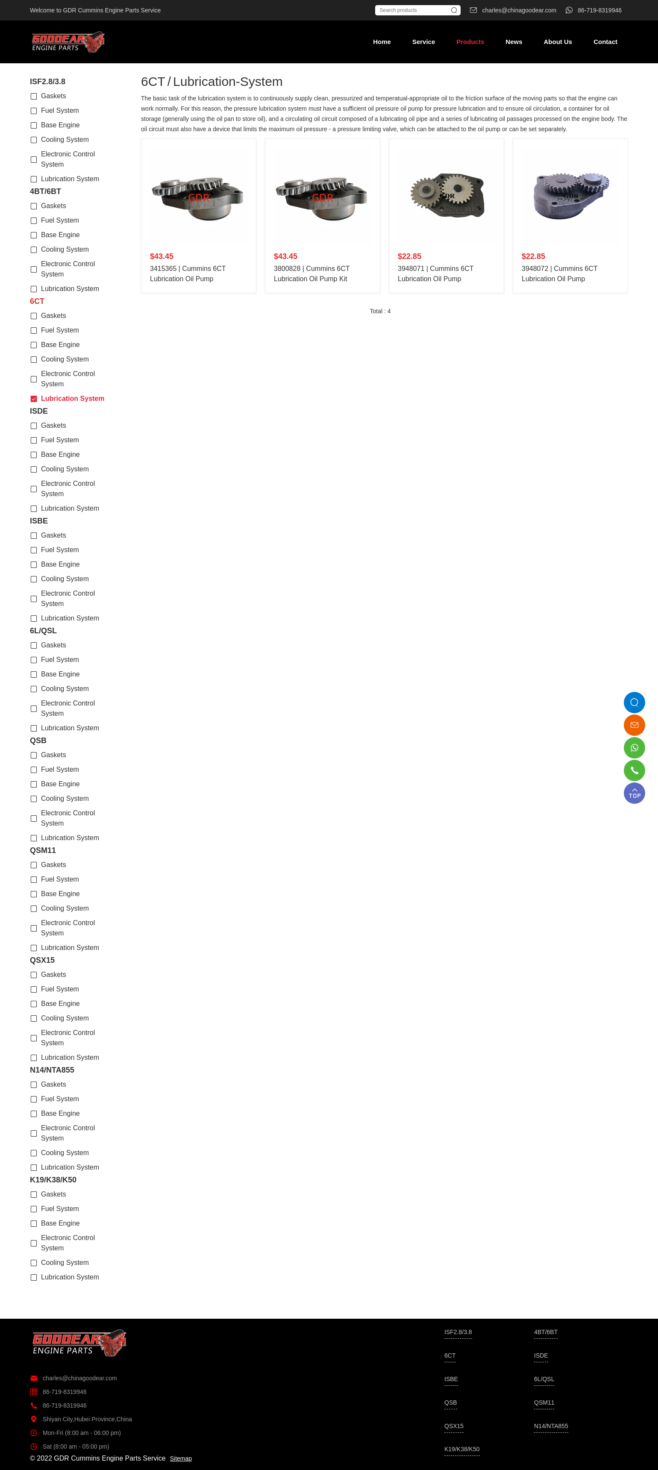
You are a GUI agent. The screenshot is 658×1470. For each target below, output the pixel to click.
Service (423, 41)
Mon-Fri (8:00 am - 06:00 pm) (75, 1433)
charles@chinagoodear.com (73, 1378)
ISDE (39, 411)
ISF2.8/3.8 (47, 81)
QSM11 (43, 850)
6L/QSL (43, 630)
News (513, 41)
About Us (557, 41)
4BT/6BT (45, 191)
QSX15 (42, 960)
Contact (605, 41)
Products (470, 41)
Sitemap (181, 1458)
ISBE (39, 521)
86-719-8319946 (58, 1392)
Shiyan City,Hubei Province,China (81, 1419)
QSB (38, 740)
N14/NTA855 (52, 1070)
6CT (37, 301)
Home (382, 41)
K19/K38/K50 (53, 1180)
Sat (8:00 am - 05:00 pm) (69, 1446)
